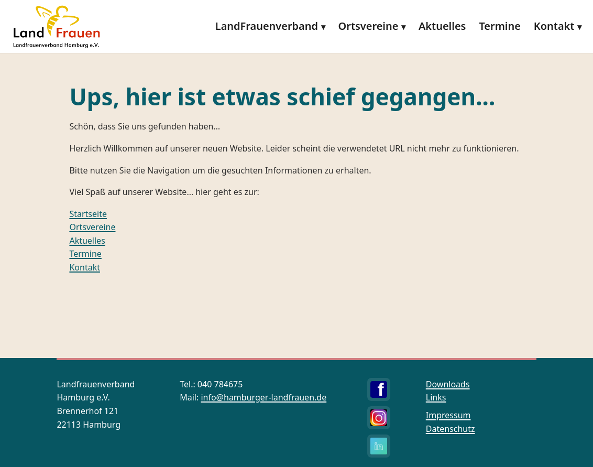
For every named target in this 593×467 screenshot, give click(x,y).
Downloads (448, 384)
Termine (500, 26)
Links (436, 397)
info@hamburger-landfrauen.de (263, 397)
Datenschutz (450, 429)
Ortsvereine (368, 26)
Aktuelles (442, 26)
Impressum (448, 415)
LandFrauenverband (266, 26)
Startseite (88, 214)
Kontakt (554, 26)
